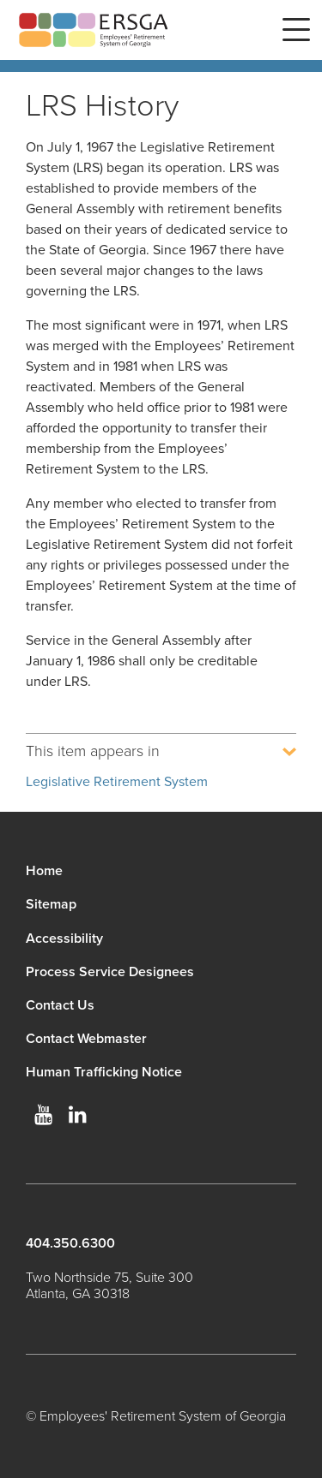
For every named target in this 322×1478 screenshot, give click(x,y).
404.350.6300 (70, 1243)
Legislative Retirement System (117, 781)
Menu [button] (296, 30)
